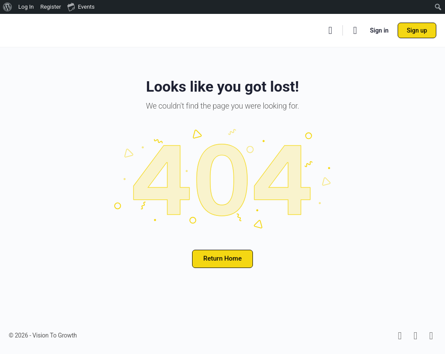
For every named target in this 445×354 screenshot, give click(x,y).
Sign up (417, 30)
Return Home (222, 258)
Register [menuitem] (50, 6)
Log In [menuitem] (26, 6)
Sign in (379, 30)
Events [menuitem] (80, 6)
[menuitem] (7, 7)
